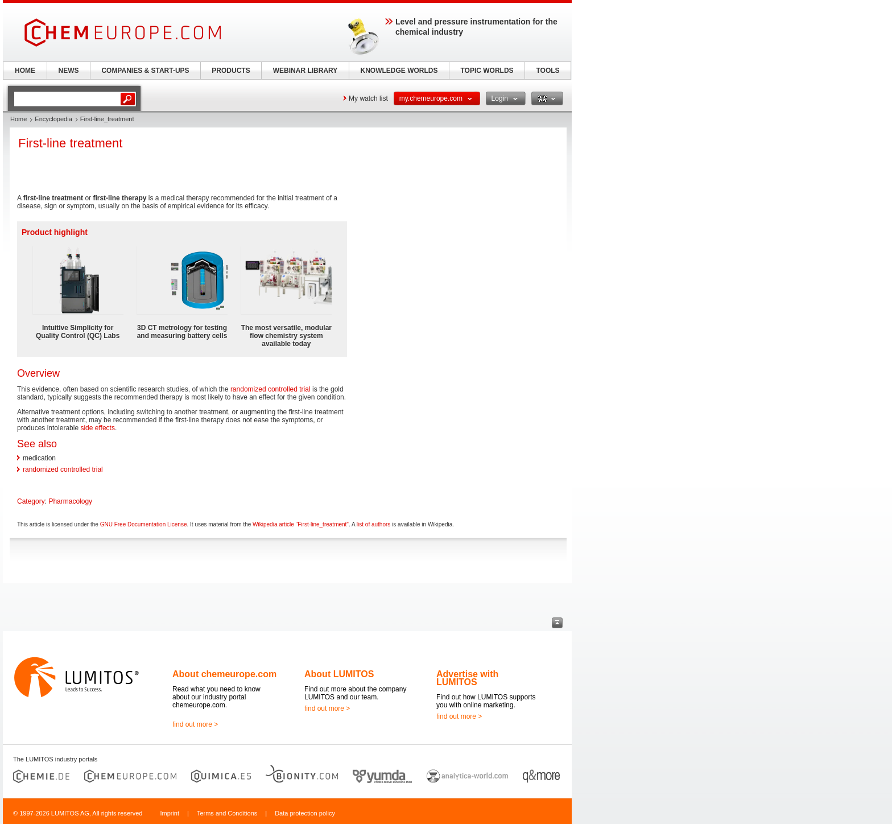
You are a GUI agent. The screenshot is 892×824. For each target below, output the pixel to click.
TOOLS (547, 71)
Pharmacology (70, 501)
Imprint (169, 813)
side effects (97, 428)
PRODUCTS (231, 71)
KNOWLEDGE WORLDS (399, 71)
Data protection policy (305, 813)
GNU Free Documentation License (143, 524)
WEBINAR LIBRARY (305, 71)
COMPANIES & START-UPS (145, 71)
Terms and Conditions (227, 813)
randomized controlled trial (270, 389)
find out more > (195, 724)
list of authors (373, 524)
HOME (25, 71)
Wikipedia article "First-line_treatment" (301, 524)
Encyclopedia (53, 119)
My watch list (368, 98)
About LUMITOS (339, 674)
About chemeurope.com (224, 674)
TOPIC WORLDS (486, 71)
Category (31, 501)
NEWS (69, 71)
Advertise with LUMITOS (467, 678)
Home (18, 119)
